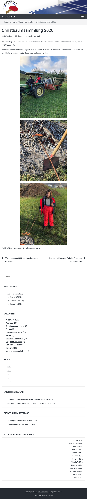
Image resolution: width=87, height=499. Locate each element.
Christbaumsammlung (26, 22)
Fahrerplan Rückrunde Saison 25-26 (21, 424)
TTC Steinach (8, 16)
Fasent (8, 335)
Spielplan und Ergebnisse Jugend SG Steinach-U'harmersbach (31, 403)
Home (6, 22)
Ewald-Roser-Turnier (14, 332)
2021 (9, 382)
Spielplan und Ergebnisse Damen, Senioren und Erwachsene (30, 399)
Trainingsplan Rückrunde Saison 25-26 (22, 421)
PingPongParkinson (14, 342)
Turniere (9, 348)
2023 (9, 374)
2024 (9, 371)
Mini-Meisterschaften (14, 338)
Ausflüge (9, 323)
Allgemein (13, 22)
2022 (9, 378)
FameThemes (48, 495)
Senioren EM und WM (14, 345)
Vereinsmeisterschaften (16, 351)
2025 (9, 367)
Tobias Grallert (36, 36)
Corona (9, 329)
